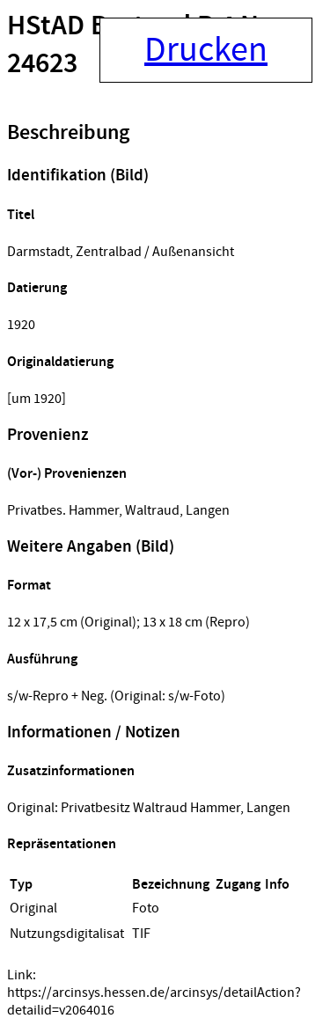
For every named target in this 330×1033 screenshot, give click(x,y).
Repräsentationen (61, 844)
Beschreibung (68, 133)
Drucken (206, 50)
